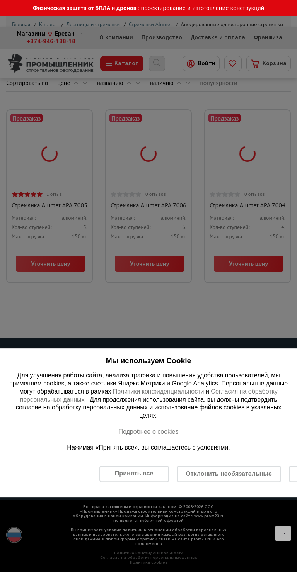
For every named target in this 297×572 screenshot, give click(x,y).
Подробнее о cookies (148, 431)
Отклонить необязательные (229, 473)
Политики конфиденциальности (158, 391)
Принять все (134, 473)
